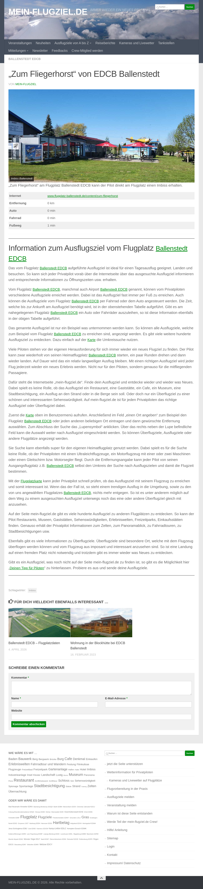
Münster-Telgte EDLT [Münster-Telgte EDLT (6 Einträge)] (32, 839)
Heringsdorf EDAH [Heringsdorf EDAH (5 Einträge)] (89, 823)
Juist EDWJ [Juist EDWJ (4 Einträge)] (32, 828)
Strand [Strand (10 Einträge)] (76, 786)
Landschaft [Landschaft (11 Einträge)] (48, 774)
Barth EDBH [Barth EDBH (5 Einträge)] (58, 806)
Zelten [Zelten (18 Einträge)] (91, 786)
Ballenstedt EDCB (25, 59)
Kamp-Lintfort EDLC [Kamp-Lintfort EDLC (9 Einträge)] (57, 828)
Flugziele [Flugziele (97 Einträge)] (45, 817)
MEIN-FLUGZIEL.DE (47, 12)
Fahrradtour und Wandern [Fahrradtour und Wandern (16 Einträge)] (48, 764)
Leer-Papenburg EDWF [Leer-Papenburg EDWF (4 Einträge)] (34, 834)
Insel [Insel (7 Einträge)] (29, 774)
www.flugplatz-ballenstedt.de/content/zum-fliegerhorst (83, 195)
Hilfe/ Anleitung (117, 830)
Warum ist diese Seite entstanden (129, 813)
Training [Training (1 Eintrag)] (84, 786)
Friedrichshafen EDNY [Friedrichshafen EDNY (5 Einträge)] (61, 817)
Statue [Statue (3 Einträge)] (68, 786)
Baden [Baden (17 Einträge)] (12, 759)
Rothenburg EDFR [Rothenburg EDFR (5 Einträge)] (85, 839)
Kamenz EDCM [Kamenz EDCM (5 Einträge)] (42, 828)
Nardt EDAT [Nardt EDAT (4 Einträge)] (45, 839)
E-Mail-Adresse (116, 698)
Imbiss (32, 590)
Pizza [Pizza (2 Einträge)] (10, 781)
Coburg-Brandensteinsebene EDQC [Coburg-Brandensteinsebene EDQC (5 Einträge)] (21, 812)
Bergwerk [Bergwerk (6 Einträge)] (44, 759)
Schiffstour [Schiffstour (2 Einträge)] (53, 781)
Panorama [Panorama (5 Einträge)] (89, 775)
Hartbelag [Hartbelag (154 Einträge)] (61, 822)
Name (16, 698)
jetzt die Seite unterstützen (125, 764)
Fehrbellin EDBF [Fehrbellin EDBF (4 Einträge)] (13, 817)
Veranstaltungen (20, 43)
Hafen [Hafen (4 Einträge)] (71, 769)
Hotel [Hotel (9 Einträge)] (83, 769)
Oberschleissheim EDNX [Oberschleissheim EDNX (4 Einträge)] (58, 839)
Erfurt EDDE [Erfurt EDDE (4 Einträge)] (88, 812)
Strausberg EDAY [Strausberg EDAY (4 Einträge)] (20, 844)
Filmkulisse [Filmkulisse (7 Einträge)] (83, 764)
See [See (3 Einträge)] (72, 781)
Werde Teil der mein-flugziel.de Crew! (132, 821)
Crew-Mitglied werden (87, 51)
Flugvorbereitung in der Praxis (127, 788)
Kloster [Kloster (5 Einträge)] (36, 775)
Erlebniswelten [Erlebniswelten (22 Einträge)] (19, 764)
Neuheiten (43, 43)
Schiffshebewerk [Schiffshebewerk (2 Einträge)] (41, 781)
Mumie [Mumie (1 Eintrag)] (65, 775)
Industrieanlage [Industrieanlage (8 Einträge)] (17, 774)
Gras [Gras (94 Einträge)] (85, 817)
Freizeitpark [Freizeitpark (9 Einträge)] (40, 769)
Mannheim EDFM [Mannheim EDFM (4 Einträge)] (92, 834)
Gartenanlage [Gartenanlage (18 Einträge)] (58, 769)
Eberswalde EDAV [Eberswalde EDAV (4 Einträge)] (57, 812)
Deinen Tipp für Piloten (28, 568)
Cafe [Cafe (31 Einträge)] (68, 759)
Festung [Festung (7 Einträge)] (71, 764)
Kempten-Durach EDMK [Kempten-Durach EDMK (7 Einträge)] (77, 828)
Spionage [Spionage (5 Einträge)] (13, 786)
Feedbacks (60, 51)
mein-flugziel (26, 84)
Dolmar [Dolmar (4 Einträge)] (48, 812)
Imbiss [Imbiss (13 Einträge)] (91, 769)
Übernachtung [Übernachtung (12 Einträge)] (17, 791)
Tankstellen (166, 43)
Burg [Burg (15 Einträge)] (60, 759)
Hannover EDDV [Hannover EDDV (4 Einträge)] (46, 823)
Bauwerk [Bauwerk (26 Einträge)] (25, 759)
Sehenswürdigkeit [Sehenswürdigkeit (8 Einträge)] (85, 780)
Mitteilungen (17, 51)
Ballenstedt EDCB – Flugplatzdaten (35, 643)
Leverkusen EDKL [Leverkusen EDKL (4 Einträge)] (66, 834)
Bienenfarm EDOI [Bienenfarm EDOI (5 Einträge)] (69, 806)
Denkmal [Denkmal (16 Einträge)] (79, 759)
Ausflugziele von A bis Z (72, 43)
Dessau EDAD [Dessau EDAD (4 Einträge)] (40, 812)
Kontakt (112, 854)
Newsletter (40, 51)
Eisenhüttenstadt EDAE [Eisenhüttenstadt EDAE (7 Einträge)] (74, 812)
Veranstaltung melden (121, 805)
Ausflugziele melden (120, 797)
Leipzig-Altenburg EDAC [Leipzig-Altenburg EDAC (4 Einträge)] (51, 834)
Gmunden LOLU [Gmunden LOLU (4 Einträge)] (75, 817)
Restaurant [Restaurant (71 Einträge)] (24, 780)
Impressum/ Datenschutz (124, 863)
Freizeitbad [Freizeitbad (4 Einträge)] (27, 769)
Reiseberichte (105, 43)
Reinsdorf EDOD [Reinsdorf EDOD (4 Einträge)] (72, 839)
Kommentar (20, 677)
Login (110, 846)
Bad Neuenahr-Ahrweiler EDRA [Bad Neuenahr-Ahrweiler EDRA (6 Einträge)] (20, 807)
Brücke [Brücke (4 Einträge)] (53, 759)
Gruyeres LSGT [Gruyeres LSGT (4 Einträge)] (23, 823)
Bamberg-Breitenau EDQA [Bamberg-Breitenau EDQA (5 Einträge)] (43, 806)
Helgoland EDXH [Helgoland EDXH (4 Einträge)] (76, 823)
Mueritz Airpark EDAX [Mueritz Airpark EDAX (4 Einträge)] (15, 839)
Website (16, 710)
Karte (91, 340)
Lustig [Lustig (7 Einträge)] (59, 774)
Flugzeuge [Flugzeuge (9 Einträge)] (14, 769)
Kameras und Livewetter (136, 43)
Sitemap (112, 838)
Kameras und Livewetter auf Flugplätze (135, 780)
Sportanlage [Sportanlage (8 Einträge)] (26, 786)
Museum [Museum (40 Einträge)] (76, 774)
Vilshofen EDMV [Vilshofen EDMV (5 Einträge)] (33, 844)
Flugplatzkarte (32, 481)
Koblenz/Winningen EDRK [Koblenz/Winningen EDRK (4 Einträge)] (17, 834)
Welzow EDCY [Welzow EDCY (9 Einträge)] (45, 844)
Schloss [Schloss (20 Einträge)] (63, 780)
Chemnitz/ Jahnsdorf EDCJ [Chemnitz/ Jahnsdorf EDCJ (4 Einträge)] (86, 806)
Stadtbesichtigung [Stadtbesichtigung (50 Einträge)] (49, 785)
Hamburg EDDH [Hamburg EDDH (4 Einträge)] (34, 823)
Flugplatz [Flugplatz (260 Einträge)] (28, 816)
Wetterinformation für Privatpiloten (130, 772)
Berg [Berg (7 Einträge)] (35, 759)
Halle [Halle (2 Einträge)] (77, 769)
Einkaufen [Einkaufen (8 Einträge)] (91, 758)
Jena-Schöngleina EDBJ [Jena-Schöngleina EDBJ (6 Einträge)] (17, 828)
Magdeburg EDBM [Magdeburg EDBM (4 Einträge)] (79, 834)
